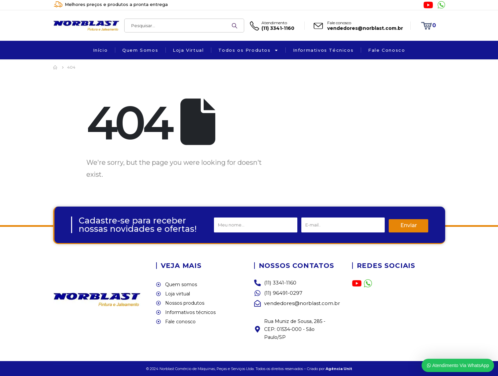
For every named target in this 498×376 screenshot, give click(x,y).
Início (100, 50)
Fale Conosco (386, 50)
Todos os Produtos (248, 50)
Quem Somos (140, 50)
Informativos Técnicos (323, 50)
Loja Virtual (188, 50)
